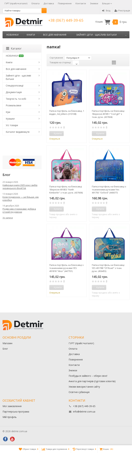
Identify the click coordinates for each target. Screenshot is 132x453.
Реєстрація (122, 10)
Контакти (81, 3)
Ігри (8, 112)
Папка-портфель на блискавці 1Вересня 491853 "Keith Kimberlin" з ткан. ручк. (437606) (66, 189)
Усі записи (8, 217)
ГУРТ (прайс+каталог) (16, 3)
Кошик (111, 22)
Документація (14, 92)
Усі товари (12, 125)
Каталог (14, 48)
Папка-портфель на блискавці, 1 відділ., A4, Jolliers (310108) (66, 112)
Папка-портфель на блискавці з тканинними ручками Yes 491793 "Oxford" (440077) (109, 189)
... (126, 34)
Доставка (49, 3)
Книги (31, 34)
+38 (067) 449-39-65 (66, 20)
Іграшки (10, 118)
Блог (5, 348)
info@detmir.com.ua (84, 411)
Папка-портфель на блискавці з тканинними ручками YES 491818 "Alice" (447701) (66, 268)
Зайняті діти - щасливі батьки (96, 34)
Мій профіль (10, 417)
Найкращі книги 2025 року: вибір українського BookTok (20, 187)
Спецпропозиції (15, 85)
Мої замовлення (12, 406)
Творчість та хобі (16, 98)
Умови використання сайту (84, 386)
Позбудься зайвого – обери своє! (88, 375)
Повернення (65, 3)
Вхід (106, 10)
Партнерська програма (16, 411)
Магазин (7, 343)
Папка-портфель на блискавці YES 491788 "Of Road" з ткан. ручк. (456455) (108, 268)
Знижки (94, 3)
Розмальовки (13, 105)
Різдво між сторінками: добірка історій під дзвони (19, 210)
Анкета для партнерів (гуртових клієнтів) (92, 381)
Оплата (35, 3)
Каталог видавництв (17, 131)
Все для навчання (54, 34)
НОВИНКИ (12, 34)
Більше (107, 3)
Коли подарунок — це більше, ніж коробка (21, 198)
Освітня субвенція (79, 392)
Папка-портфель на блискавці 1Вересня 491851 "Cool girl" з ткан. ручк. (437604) (108, 114)
